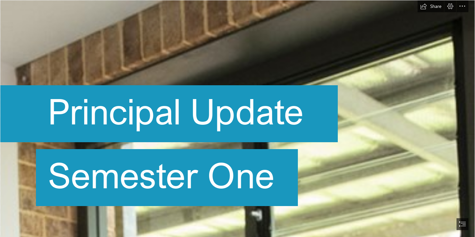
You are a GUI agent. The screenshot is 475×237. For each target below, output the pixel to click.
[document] (237, 118)
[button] (431, 6)
